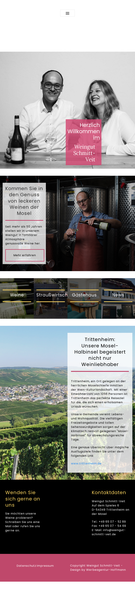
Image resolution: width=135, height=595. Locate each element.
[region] (67, 110)
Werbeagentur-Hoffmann (106, 570)
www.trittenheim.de (86, 463)
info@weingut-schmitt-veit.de (109, 532)
